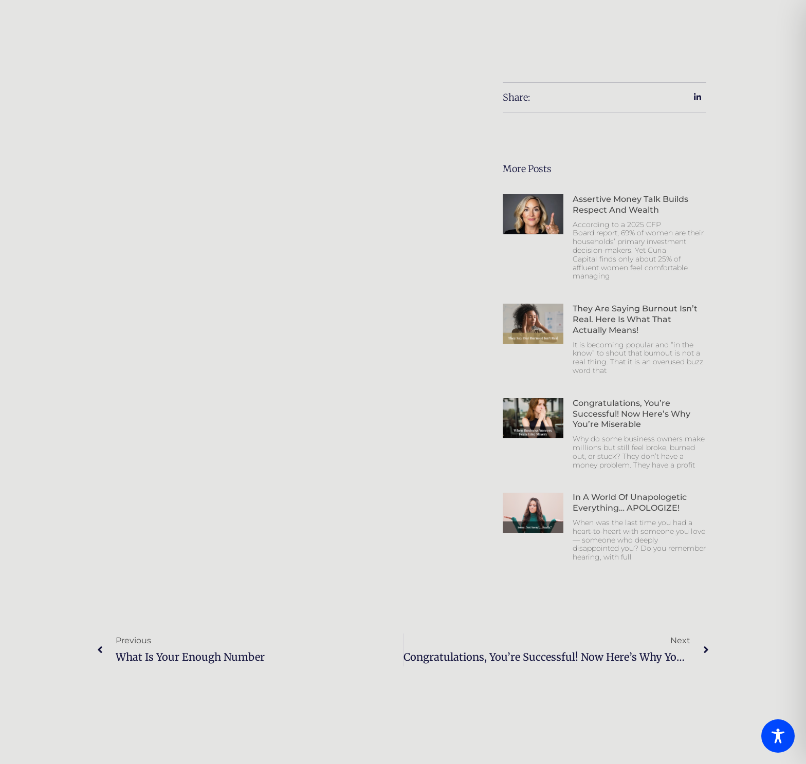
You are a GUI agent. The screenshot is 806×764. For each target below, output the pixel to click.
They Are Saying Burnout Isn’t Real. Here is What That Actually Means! (635, 319)
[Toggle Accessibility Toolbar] (778, 736)
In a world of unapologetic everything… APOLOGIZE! (630, 502)
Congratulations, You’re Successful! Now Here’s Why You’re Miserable (631, 414)
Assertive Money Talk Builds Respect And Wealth (630, 204)
